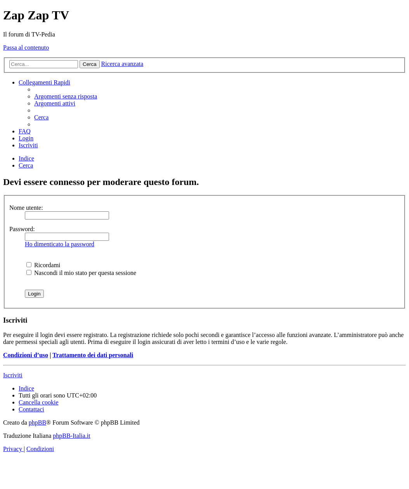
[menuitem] (65, 96)
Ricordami (43, 265)
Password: (22, 229)
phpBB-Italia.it (71, 435)
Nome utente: (26, 207)
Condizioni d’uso (25, 355)
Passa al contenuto (26, 47)
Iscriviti (13, 375)
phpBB (37, 422)
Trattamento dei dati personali (92, 355)
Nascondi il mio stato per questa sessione (81, 273)
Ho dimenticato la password (59, 244)
